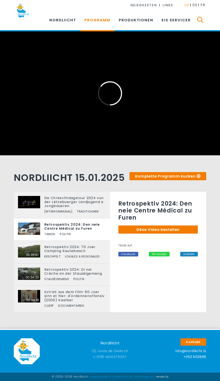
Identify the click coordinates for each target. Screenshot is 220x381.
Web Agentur (144, 377)
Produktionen (136, 20)
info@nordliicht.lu (190, 351)
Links (167, 5)
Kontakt (193, 342)
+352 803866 (195, 356)
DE (195, 5)
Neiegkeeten (143, 5)
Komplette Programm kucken (165, 176)
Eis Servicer (176, 20)
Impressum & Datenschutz (111, 377)
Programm (97, 20)
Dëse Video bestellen (158, 229)
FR (203, 5)
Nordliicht (62, 20)
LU (187, 5)
